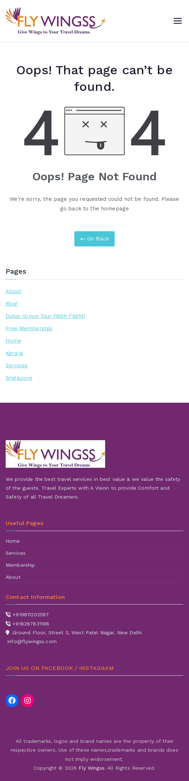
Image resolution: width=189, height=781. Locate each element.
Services (17, 365)
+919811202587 (30, 614)
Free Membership (29, 328)
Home (14, 341)
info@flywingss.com (32, 641)
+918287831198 (30, 623)
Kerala (14, 353)
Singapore (19, 378)
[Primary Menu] (177, 21)
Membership (20, 565)
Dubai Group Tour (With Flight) (46, 316)
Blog (12, 304)
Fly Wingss (91, 768)
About (13, 291)
